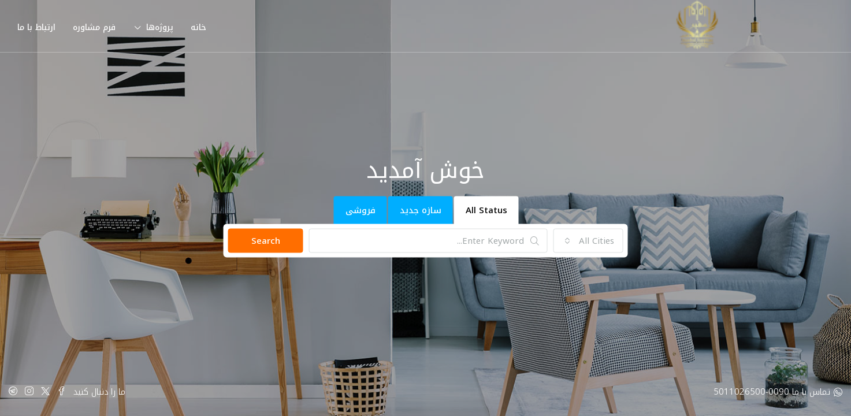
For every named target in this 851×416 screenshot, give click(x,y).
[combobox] (588, 241)
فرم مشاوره (94, 27)
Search (265, 241)
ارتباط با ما (36, 27)
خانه (198, 27)
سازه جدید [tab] (420, 210)
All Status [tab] (486, 210)
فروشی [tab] (360, 210)
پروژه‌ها (159, 27)
